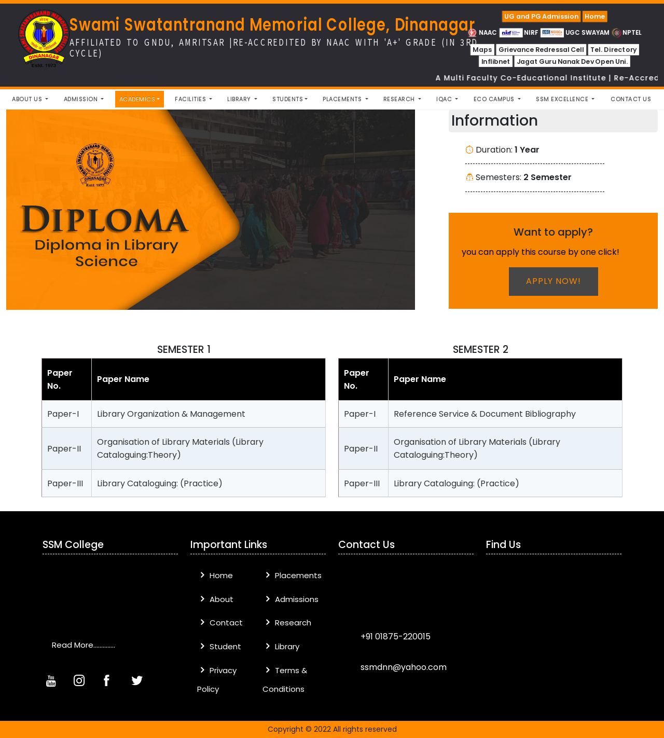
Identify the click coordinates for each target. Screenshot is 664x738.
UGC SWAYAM (576, 32)
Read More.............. (83, 644)
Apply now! (553, 281)
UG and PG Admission (541, 16)
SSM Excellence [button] (563, 99)
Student (219, 646)
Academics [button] (137, 99)
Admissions (290, 599)
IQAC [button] (445, 99)
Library (280, 646)
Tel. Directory (613, 49)
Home (595, 16)
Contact (220, 622)
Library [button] (240, 99)
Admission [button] (82, 99)
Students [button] (287, 99)
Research (286, 622)
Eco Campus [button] (495, 99)
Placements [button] (343, 99)
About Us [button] (28, 99)
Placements (292, 575)
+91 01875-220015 (394, 637)
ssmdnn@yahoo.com (402, 667)
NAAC (482, 32)
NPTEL (626, 32)
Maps (482, 49)
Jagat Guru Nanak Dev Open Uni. (572, 61)
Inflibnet (495, 61)
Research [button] (400, 99)
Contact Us (631, 99)
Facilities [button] (191, 99)
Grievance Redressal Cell (541, 49)
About (215, 599)
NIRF (519, 32)
